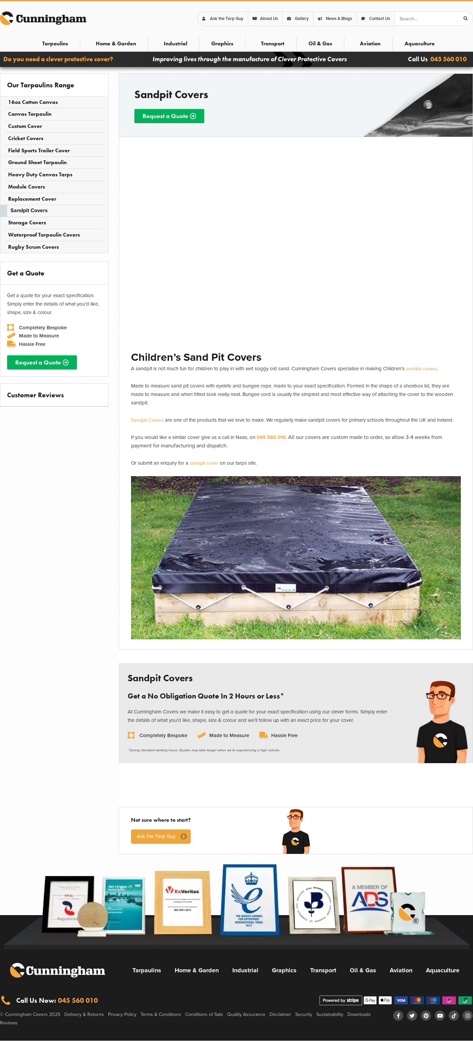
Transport (272, 43)
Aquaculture (420, 43)
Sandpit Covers (29, 210)
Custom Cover (25, 126)
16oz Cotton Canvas (33, 102)
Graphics (222, 43)
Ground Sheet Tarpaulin (37, 162)
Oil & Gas (320, 43)
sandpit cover (204, 462)
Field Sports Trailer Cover (39, 150)
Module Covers (26, 186)
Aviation (370, 43)
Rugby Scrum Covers (33, 246)
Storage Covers (27, 222)
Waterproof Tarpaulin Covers (44, 234)
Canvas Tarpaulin (29, 113)
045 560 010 (448, 59)
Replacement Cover (32, 198)
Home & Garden (116, 43)
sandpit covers (422, 368)
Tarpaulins (55, 43)
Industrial (175, 43)
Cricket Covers (25, 138)
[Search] (465, 18)
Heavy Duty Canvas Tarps (40, 174)
